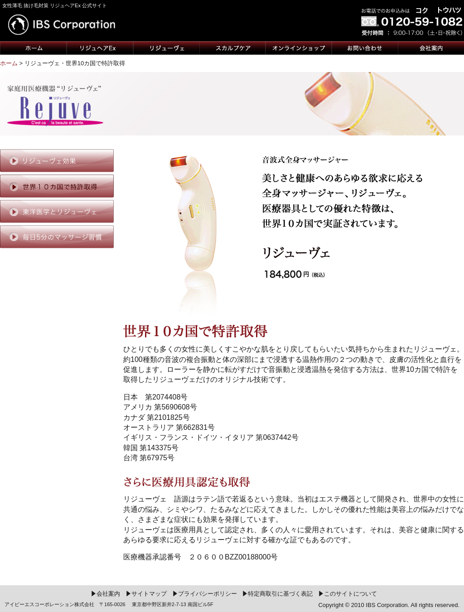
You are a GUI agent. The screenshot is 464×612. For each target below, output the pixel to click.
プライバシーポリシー (205, 593)
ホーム (9, 63)
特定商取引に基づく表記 (278, 593)
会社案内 (106, 593)
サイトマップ (146, 593)
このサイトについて (348, 593)
